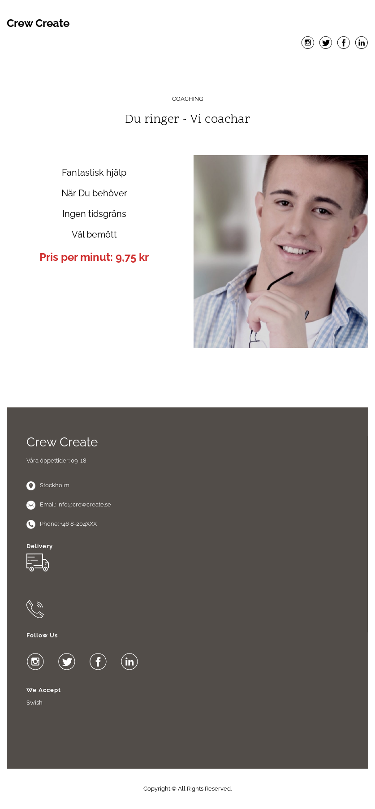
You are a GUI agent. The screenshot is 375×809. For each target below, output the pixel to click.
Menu (187, 63)
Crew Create (38, 23)
